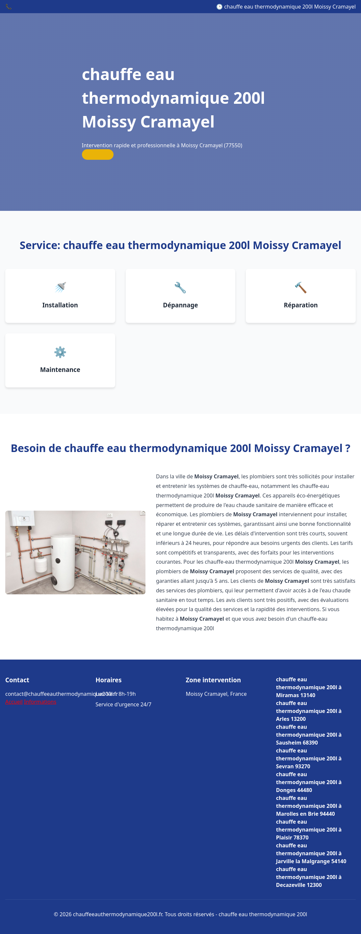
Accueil (14, 701)
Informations (40, 701)
